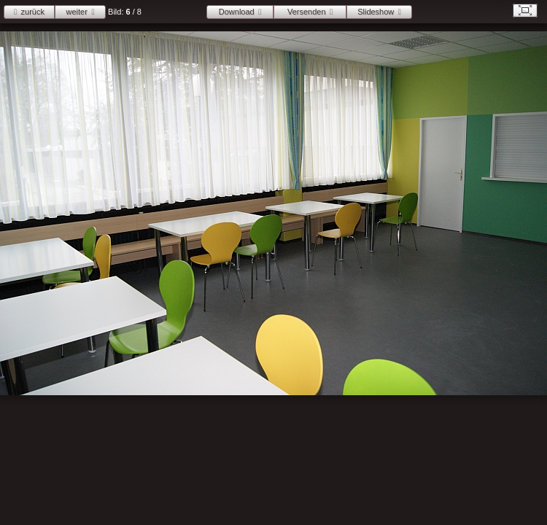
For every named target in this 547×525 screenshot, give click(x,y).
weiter (77, 11)
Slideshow (375, 11)
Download (237, 11)
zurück (32, 11)
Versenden (306, 11)
